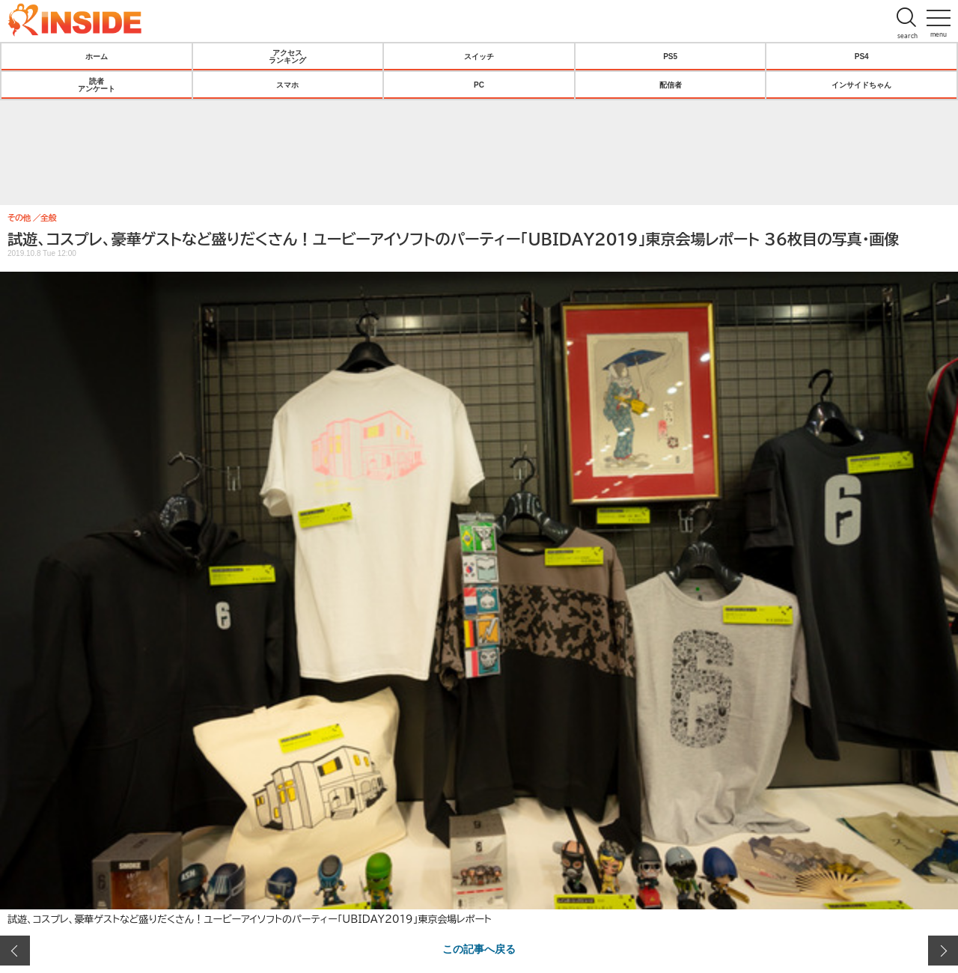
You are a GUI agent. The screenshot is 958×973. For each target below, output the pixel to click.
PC (479, 84)
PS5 (670, 56)
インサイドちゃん (861, 84)
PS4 (862, 56)
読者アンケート (96, 84)
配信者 (670, 84)
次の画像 (943, 951)
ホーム (96, 56)
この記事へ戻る (479, 948)
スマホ (287, 84)
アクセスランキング (287, 56)
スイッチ (479, 56)
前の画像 (15, 951)
